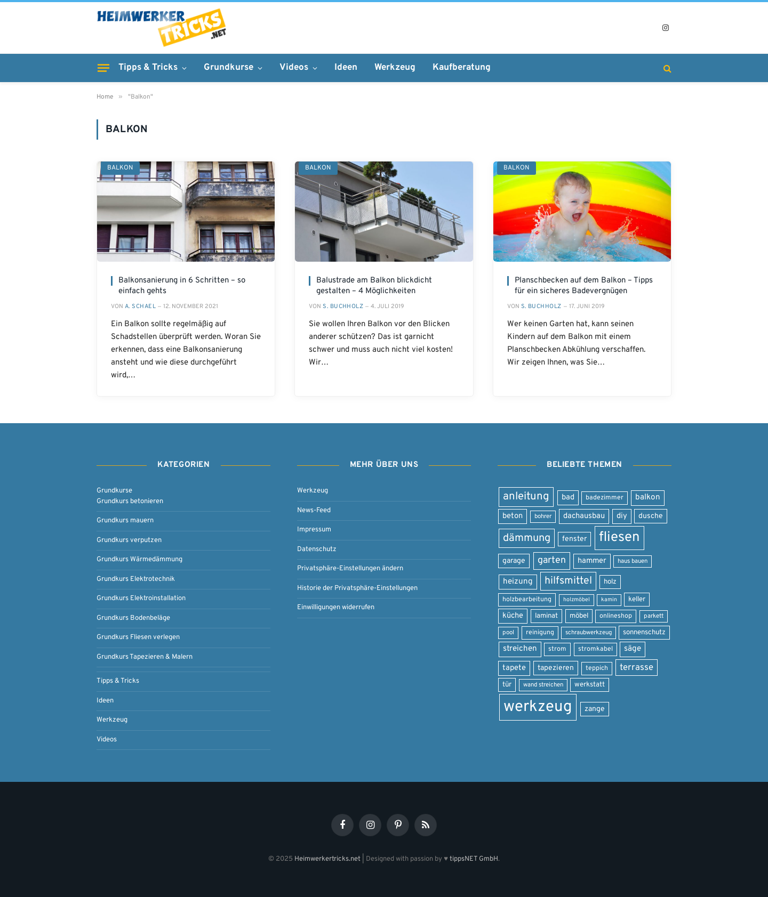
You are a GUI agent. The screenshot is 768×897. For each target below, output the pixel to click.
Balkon (120, 168)
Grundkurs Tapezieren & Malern (145, 657)
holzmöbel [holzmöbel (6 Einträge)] (576, 599)
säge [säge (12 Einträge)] (632, 649)
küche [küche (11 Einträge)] (512, 616)
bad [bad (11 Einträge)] (568, 497)
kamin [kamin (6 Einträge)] (609, 599)
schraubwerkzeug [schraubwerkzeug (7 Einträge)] (588, 632)
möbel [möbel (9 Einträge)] (579, 615)
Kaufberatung (462, 68)
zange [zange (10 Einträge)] (595, 709)
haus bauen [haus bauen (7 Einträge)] (632, 561)
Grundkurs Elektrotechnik (136, 579)
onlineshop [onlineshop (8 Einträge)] (615, 616)
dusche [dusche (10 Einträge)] (650, 516)
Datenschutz (317, 549)
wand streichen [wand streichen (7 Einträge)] (543, 685)
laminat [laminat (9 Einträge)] (546, 615)
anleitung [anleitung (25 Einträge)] (526, 497)
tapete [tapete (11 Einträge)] (514, 668)
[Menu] (103, 68)
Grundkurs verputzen (129, 540)
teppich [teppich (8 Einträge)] (597, 668)
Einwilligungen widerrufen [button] (335, 607)
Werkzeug (394, 68)
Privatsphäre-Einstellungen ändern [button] (350, 568)
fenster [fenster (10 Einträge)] (574, 539)
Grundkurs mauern (125, 520)
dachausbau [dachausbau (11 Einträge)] (584, 516)
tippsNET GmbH (474, 859)
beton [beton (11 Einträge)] (512, 516)
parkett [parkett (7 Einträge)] (653, 616)
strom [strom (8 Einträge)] (557, 649)
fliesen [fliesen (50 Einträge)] (619, 537)
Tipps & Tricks (148, 68)
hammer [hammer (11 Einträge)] (592, 561)
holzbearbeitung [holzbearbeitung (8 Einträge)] (526, 599)
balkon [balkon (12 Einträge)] (647, 497)
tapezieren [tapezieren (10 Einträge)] (556, 668)
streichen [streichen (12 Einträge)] (520, 649)
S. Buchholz (343, 306)
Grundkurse (228, 68)
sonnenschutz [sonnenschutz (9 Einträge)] (644, 632)
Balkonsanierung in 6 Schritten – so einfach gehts (181, 286)
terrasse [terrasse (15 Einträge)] (636, 667)
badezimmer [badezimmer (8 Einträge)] (604, 498)
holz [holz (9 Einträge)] (610, 581)
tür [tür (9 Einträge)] (506, 684)
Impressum (314, 530)
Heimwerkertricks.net (327, 859)
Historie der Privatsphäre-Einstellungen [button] (357, 588)
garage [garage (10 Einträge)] (513, 560)
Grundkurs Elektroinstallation (141, 598)
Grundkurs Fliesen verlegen (138, 637)
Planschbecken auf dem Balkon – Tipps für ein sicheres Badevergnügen (584, 286)
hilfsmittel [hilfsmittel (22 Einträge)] (568, 581)
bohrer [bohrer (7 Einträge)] (542, 516)
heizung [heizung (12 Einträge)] (518, 582)
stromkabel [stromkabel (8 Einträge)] (595, 649)
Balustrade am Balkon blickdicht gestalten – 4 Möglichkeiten (374, 286)
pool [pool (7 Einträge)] (508, 632)
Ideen (345, 68)
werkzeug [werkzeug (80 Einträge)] (537, 707)
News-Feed (314, 510)
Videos (293, 68)
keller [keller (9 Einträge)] (636, 599)
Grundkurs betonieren (130, 501)
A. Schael (140, 306)
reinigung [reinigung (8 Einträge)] (540, 632)
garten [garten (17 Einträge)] (552, 560)
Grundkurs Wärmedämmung (139, 559)
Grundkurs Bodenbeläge (133, 618)
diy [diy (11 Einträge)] (622, 516)
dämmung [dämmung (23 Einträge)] (526, 538)
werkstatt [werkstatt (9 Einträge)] (589, 684)
